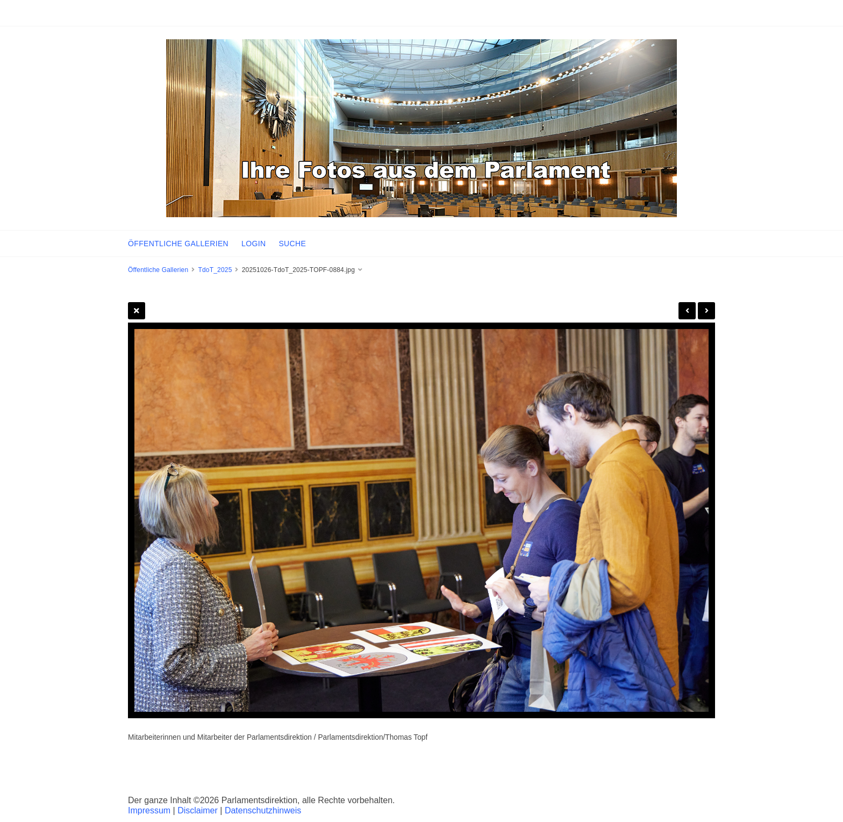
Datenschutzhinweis (263, 810)
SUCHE (292, 243)
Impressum (149, 810)
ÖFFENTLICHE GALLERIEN (178, 243)
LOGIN (253, 243)
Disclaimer (197, 810)
